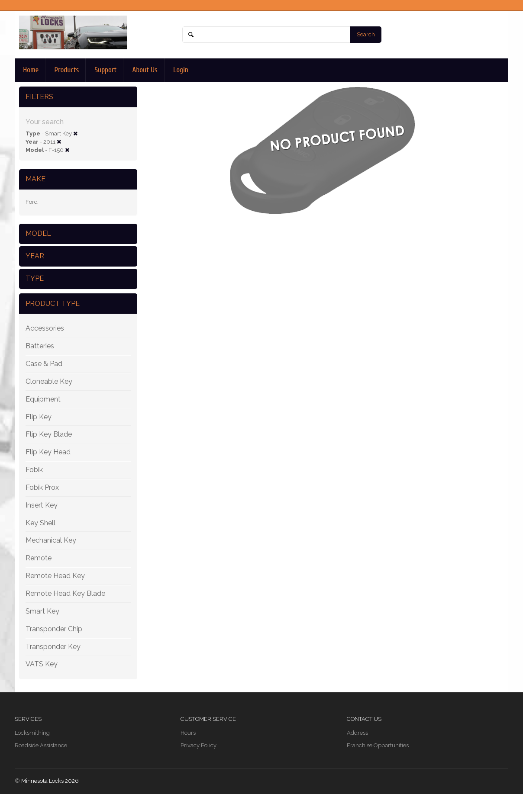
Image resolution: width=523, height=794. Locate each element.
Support (104, 70)
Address (357, 733)
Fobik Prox (42, 487)
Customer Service (208, 719)
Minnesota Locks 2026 (50, 781)
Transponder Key (53, 647)
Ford (32, 202)
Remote (39, 558)
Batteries (40, 346)
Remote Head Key (55, 576)
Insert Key (42, 505)
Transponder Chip (54, 629)
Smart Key (42, 611)
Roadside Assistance (41, 745)
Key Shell (40, 523)
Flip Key (39, 417)
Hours (188, 733)
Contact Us (364, 719)
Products (65, 70)
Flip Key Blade (49, 434)
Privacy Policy (198, 745)
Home (30, 70)
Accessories (45, 328)
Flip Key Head (48, 452)
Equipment (43, 399)
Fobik (34, 470)
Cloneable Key (49, 381)
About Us (143, 70)
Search (366, 34)
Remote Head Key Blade (65, 593)
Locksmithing (32, 733)
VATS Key (42, 664)
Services (28, 719)
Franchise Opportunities (378, 745)
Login (179, 70)
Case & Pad (44, 364)
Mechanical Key (51, 540)
